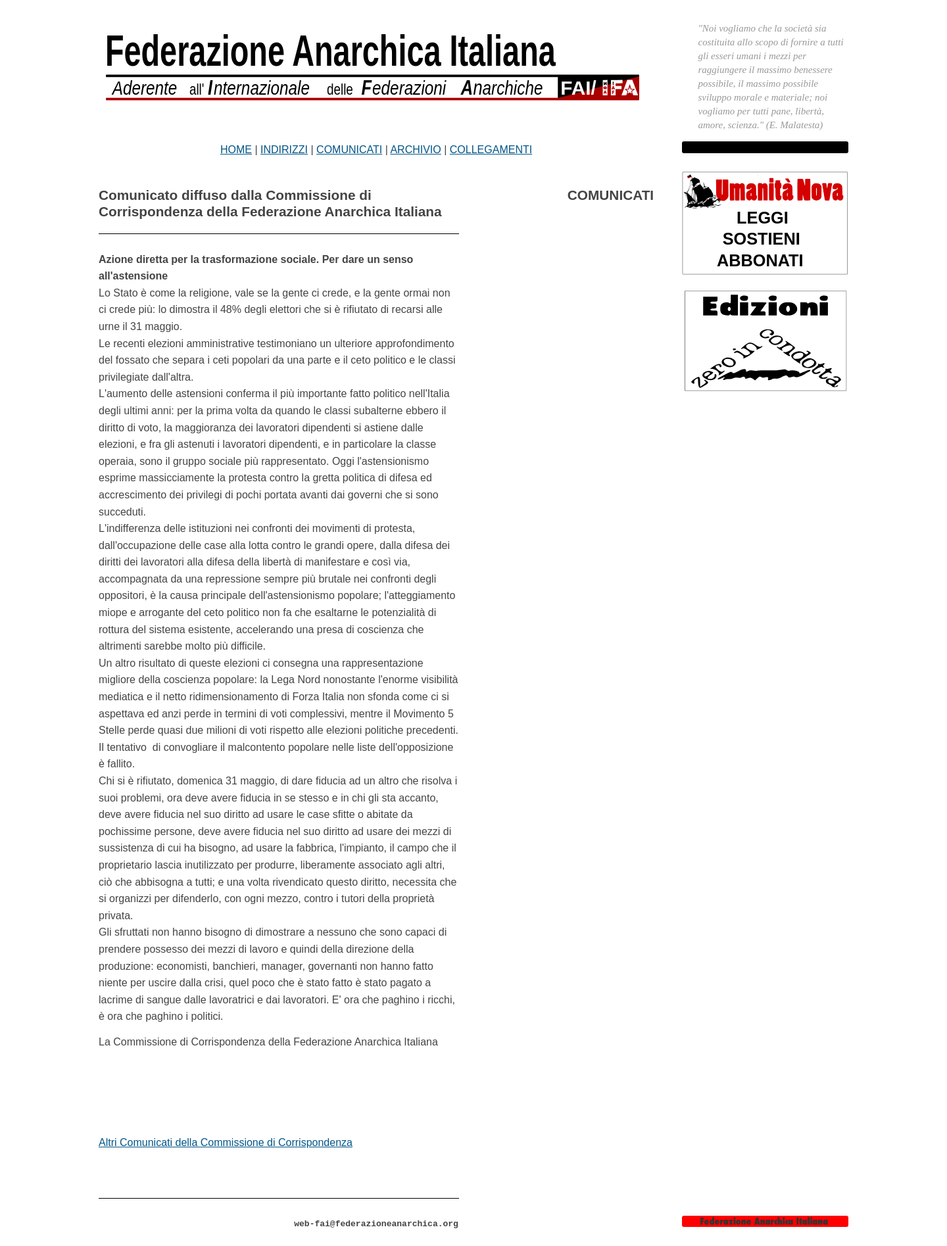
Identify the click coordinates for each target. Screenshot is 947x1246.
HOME (236, 149)
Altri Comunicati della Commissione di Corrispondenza (225, 1142)
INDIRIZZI (284, 149)
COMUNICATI (349, 149)
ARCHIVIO (415, 149)
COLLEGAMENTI (491, 149)
